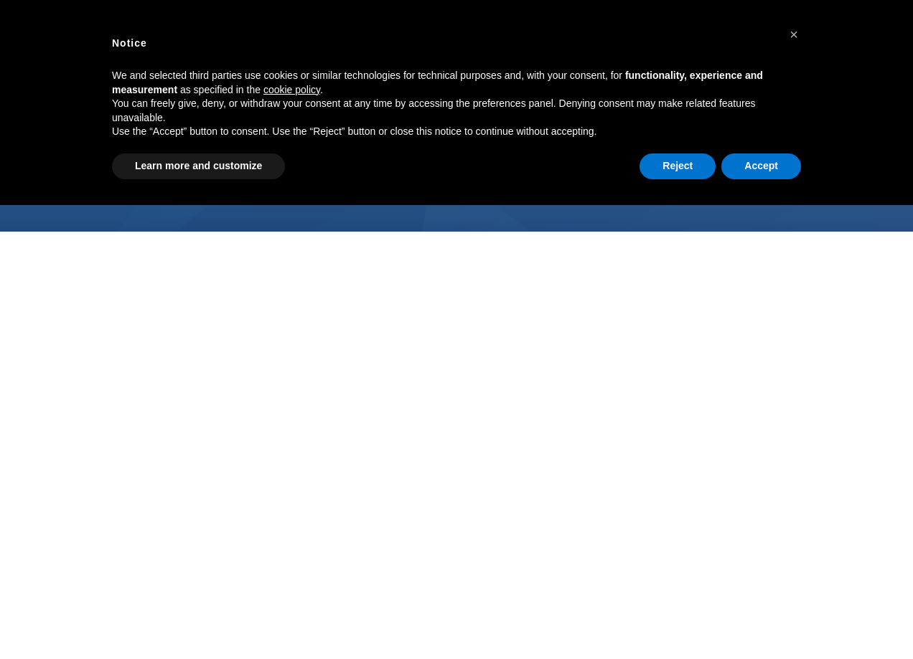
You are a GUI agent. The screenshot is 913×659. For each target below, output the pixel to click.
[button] (793, 34)
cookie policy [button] (291, 89)
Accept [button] (761, 165)
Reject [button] (677, 165)
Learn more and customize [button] (198, 165)
